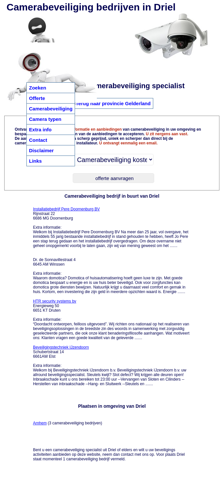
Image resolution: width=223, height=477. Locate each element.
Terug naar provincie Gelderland (113, 103)
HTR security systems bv (54, 301)
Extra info (40, 129)
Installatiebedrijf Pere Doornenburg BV (66, 209)
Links (35, 161)
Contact (38, 140)
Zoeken (37, 87)
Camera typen (45, 119)
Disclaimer (41, 150)
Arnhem (40, 423)
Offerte (37, 98)
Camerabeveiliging (50, 108)
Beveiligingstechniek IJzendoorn (61, 347)
